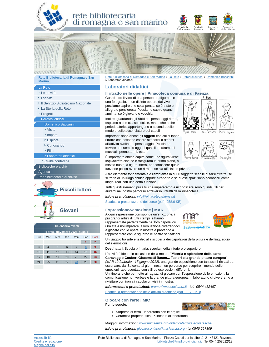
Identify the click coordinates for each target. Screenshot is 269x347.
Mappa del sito (44, 345)
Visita (51, 130)
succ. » (84, 231)
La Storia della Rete (56, 108)
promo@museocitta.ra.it (168, 287)
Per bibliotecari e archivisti (58, 177)
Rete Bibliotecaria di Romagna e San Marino (135, 76)
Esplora (52, 140)
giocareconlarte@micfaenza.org (160, 328)
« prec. (49, 231)
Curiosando (55, 145)
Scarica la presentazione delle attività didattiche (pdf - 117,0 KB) (153, 292)
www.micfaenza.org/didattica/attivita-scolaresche (175, 323)
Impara (52, 135)
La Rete (173, 76)
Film (50, 151)
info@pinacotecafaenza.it (156, 196)
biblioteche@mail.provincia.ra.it (179, 341)
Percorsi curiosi (192, 76)
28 (76, 262)
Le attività (48, 93)
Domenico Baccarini (220, 76)
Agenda (44, 172)
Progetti (47, 114)
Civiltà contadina (56, 161)
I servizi (46, 98)
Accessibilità (43, 338)
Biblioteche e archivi (53, 166)
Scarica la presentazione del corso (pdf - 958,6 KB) (143, 202)
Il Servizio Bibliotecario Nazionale (66, 103)
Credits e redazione (48, 341)
